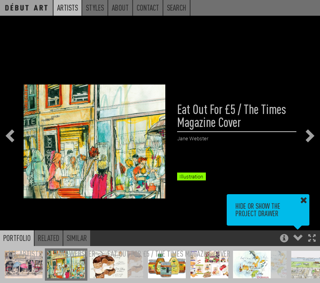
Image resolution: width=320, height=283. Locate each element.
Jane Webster (74, 253)
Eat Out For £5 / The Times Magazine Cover (168, 253)
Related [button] (48, 238)
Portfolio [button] (17, 238)
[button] (312, 238)
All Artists (25, 253)
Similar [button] (77, 238)
